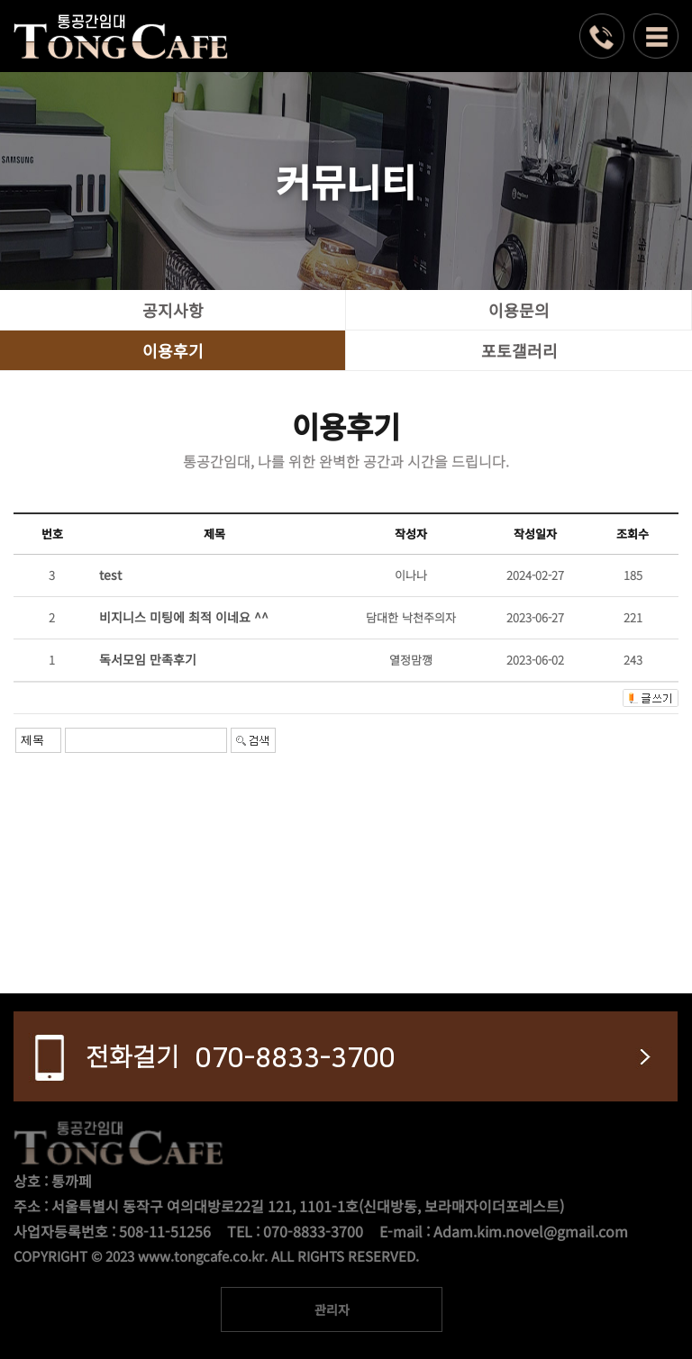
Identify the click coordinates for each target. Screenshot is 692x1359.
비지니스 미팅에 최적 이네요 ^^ (184, 617)
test (110, 575)
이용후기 (173, 350)
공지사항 (173, 310)
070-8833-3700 (241, 1055)
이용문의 (519, 310)
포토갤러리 (519, 350)
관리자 (332, 1309)
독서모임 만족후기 (147, 659)
